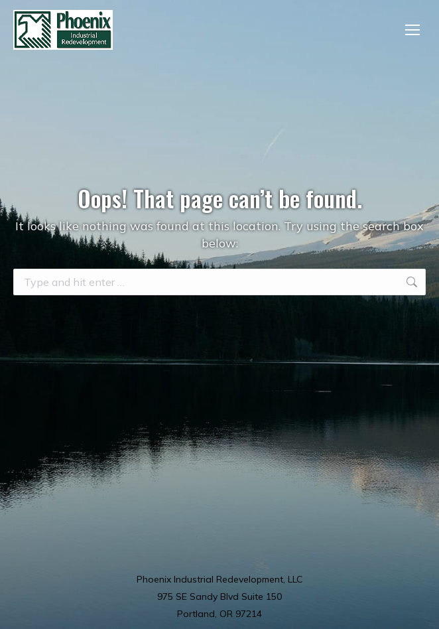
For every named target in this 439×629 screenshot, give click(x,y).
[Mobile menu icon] (412, 30)
